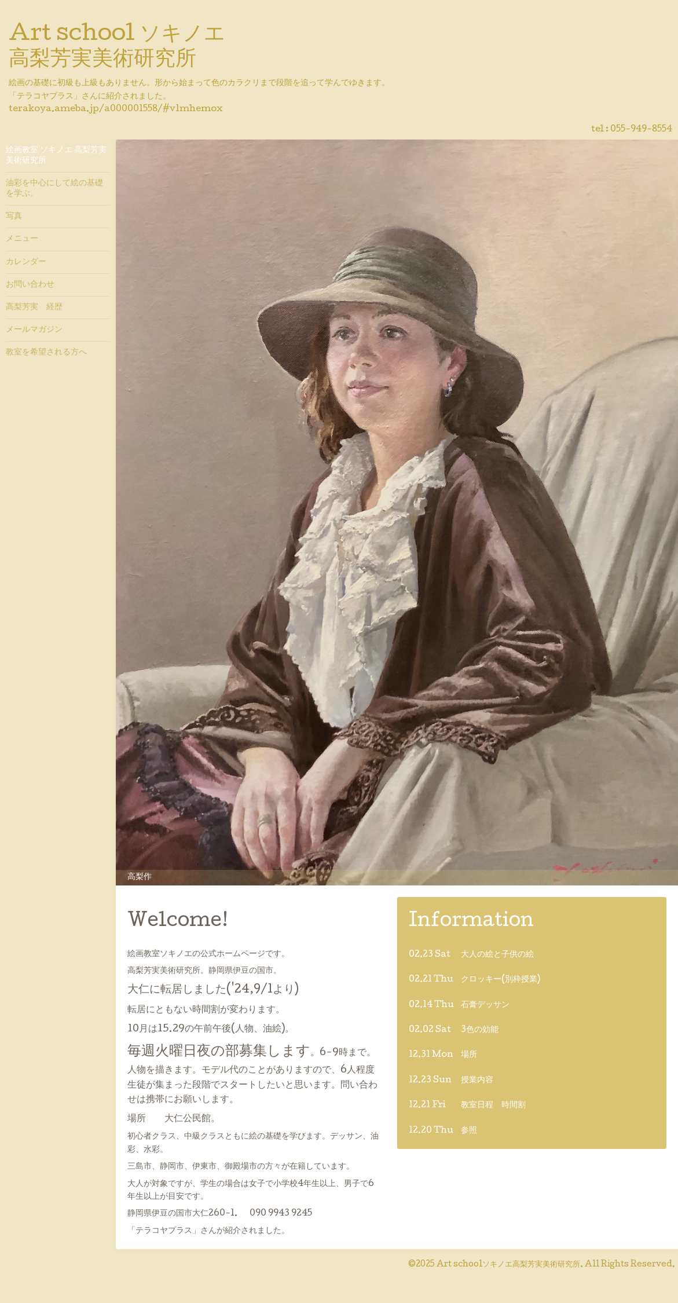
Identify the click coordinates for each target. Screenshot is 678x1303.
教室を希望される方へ (46, 352)
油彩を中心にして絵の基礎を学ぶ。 (54, 189)
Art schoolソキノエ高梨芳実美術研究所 (508, 1265)
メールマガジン (34, 330)
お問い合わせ (30, 285)
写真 (14, 216)
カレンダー (26, 262)
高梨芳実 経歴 (34, 307)
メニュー (22, 239)
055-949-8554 (641, 129)
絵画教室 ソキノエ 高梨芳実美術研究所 (56, 156)
